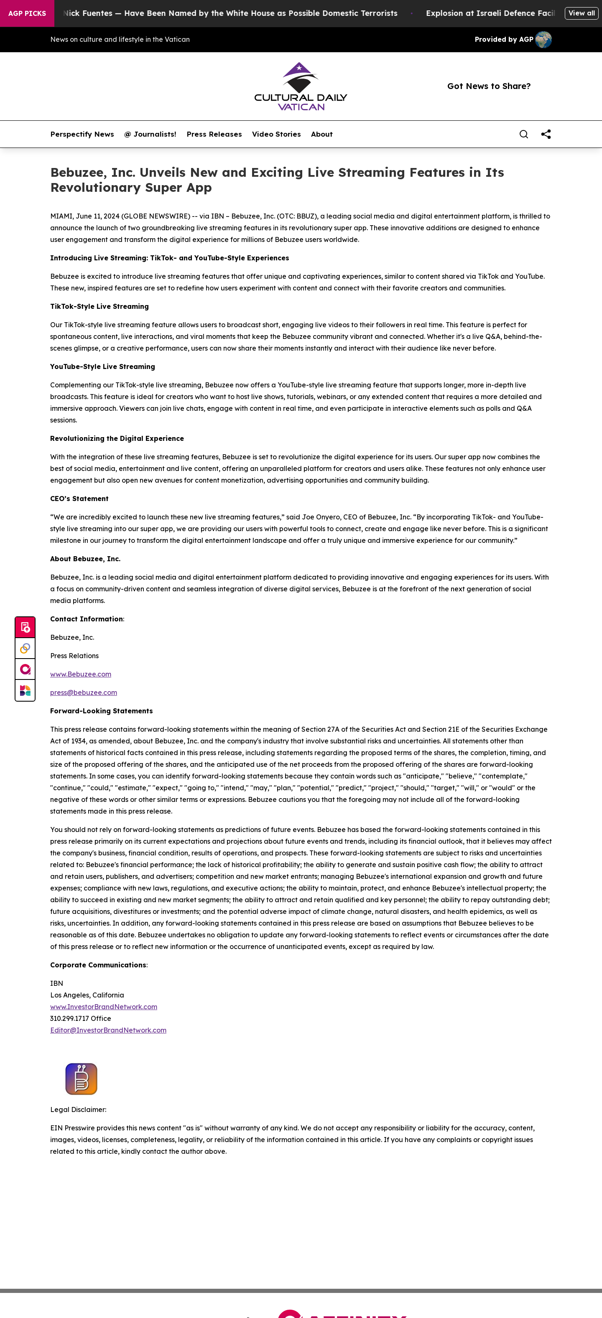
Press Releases (214, 134)
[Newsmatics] (25, 690)
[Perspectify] (25, 648)
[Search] (524, 134)
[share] (546, 134)
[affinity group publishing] (25, 669)
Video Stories (276, 134)
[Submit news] (25, 627)
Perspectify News (82, 134)
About (322, 134)
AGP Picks (27, 13)
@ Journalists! (150, 134)
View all (582, 13)
